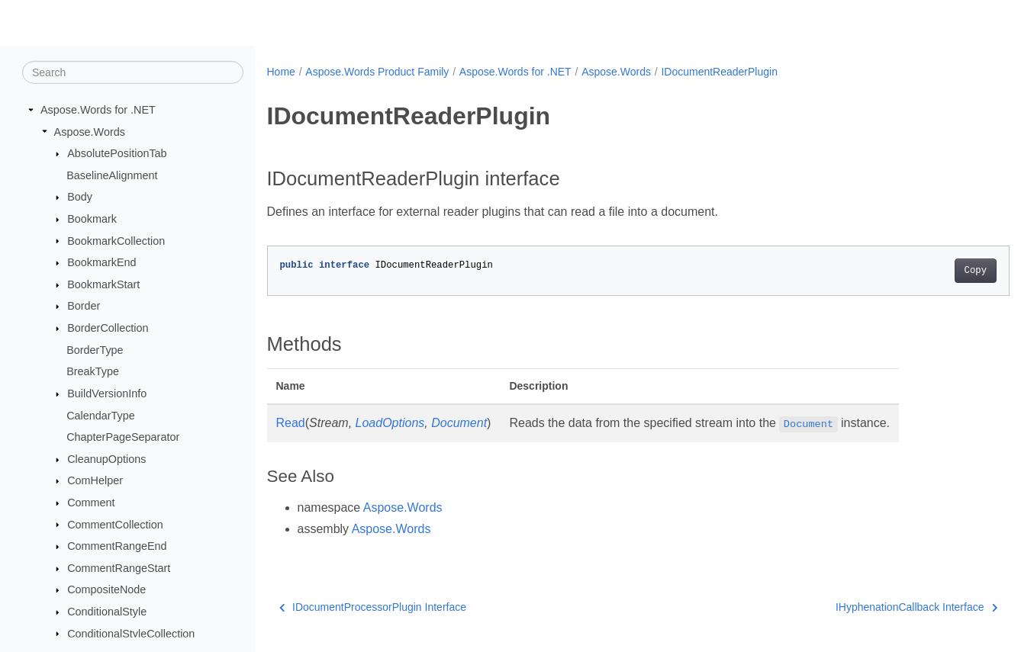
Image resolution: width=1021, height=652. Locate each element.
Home (281, 72)
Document (459, 422)
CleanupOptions (106, 459)
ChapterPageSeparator (122, 437)
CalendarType (100, 415)
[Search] (132, 72)
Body (79, 197)
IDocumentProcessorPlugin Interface (373, 607)
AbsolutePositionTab (116, 153)
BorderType (94, 350)
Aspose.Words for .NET (98, 110)
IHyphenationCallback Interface (865, 607)
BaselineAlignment (111, 175)
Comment (90, 502)
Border (83, 306)
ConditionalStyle (107, 611)
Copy (924, 270)
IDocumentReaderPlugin (719, 72)
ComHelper (95, 480)
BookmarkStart (103, 284)
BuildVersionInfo (107, 393)
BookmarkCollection (116, 240)
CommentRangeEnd (116, 546)
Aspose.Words (89, 131)
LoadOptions (390, 422)
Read (290, 422)
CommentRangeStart (118, 568)
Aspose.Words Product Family (377, 72)
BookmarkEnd (101, 262)
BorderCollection (107, 328)
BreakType (92, 371)
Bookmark (92, 219)
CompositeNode (106, 589)
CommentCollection (115, 524)
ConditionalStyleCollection (131, 633)
